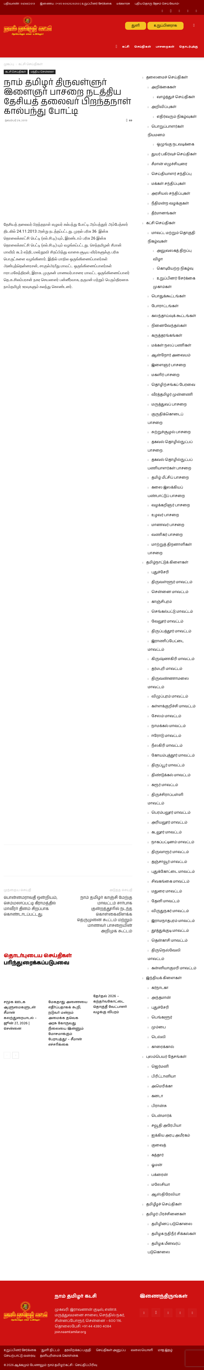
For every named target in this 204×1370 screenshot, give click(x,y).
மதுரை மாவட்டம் (166, 891)
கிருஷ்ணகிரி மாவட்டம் (172, 659)
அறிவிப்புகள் (163, 107)
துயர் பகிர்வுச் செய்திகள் (174, 154)
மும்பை (158, 1027)
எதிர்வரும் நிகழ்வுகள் (177, 117)
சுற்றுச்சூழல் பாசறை (171, 432)
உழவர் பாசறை (165, 515)
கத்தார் (157, 1155)
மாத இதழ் (165, 1350)
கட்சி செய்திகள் (15, 72)
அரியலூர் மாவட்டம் (169, 822)
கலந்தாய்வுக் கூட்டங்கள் (173, 316)
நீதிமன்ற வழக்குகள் (170, 203)
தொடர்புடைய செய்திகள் (38, 956)
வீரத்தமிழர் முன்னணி (172, 395)
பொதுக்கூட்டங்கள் (168, 296)
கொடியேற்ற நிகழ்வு (175, 269)
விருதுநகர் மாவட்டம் (170, 911)
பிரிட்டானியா (163, 1076)
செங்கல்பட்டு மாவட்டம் (172, 612)
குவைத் (158, 1145)
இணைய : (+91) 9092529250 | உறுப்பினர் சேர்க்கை (76, 3)
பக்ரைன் (159, 1175)
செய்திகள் (142, 46)
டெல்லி (158, 1037)
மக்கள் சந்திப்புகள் (168, 184)
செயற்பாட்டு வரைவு (19, 1356)
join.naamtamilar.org (70, 1332)
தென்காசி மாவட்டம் (169, 940)
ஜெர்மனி (160, 1067)
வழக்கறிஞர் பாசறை (170, 505)
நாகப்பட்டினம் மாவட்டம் (172, 842)
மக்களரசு (123, 3)
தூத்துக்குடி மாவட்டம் (170, 931)
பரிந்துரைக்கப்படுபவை (36, 963)
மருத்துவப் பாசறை (169, 404)
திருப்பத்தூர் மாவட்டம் (171, 631)
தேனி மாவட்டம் (165, 901)
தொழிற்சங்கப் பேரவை (173, 385)
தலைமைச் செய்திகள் (167, 77)
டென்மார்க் (161, 1116)
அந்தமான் (161, 998)
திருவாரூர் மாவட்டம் (170, 852)
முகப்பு (9, 64)
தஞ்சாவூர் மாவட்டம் (169, 862)
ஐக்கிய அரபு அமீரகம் (170, 1135)
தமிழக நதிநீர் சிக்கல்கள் (173, 1234)
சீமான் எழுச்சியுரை (169, 164)
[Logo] (28, 25)
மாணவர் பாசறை (167, 525)
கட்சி (125, 46)
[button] (194, 25)
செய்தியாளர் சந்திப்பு (171, 174)
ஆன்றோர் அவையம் (170, 355)
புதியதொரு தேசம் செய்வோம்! (157, 3)
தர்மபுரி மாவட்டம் (166, 669)
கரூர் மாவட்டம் (164, 785)
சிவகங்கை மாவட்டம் (170, 881)
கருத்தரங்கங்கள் (166, 336)
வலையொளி (142, 1350)
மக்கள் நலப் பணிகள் (171, 345)
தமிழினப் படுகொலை (171, 1224)
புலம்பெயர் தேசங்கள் (166, 1057)
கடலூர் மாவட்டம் (166, 832)
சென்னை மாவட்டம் (169, 592)
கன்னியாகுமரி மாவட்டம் (173, 968)
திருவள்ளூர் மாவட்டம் (171, 582)
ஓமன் (156, 1165)
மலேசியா (160, 1185)
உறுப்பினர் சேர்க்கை (20, 1350)
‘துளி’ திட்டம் (50, 1350)
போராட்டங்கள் (164, 306)
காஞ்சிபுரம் (161, 602)
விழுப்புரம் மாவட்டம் (169, 696)
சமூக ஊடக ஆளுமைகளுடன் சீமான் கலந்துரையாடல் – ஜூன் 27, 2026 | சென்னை (20, 1015)
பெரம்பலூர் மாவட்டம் (170, 813)
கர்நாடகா (159, 988)
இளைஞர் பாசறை (168, 365)
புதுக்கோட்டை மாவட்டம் (173, 872)
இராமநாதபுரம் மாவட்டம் (173, 921)
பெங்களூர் (161, 1017)
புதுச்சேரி (160, 572)
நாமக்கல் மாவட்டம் (168, 726)
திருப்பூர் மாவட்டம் (168, 765)
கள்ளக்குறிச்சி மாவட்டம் (173, 706)
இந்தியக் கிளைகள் (164, 978)
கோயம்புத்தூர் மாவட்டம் (173, 755)
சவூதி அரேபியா (166, 1126)
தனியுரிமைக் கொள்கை (59, 1356)
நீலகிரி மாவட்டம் (166, 746)
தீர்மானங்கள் (163, 213)
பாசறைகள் (165, 46)
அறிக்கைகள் (163, 87)
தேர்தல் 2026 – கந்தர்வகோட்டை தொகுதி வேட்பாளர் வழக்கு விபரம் (110, 1004)
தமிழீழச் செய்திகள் (164, 1204)
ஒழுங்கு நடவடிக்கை (175, 144)
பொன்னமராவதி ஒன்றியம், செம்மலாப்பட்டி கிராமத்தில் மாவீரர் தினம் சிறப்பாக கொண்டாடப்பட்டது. (30, 906)
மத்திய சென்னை (42, 72)
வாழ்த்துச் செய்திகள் (176, 97)
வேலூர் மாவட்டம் (167, 621)
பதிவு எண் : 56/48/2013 (19, 3)
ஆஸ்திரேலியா (165, 1194)
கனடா (157, 1096)
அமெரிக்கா (162, 1086)
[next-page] (15, 1055)
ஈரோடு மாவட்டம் (166, 736)
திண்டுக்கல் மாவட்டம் (170, 775)
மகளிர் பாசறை (165, 375)
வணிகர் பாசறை (167, 535)
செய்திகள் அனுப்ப (111, 1350)
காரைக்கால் (162, 1047)
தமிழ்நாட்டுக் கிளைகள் (167, 562)
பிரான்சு (159, 1106)
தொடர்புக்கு (188, 46)
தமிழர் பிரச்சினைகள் (166, 1214)
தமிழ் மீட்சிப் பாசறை (170, 478)
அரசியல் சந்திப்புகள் (170, 194)
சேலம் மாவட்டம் (166, 716)
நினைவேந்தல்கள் (169, 326)
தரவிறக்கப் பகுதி (78, 1350)
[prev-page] (7, 1055)
